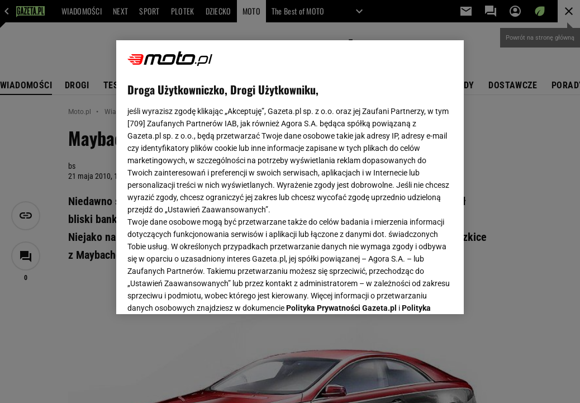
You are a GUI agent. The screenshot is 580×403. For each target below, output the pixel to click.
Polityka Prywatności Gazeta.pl (341, 166)
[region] (290, 177)
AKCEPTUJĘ (415, 292)
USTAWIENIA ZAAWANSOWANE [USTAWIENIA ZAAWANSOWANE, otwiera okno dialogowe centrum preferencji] (200, 291)
